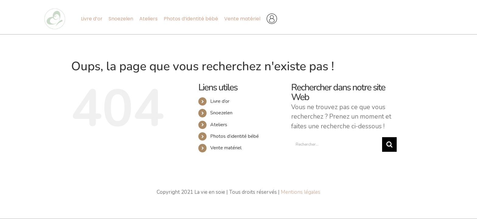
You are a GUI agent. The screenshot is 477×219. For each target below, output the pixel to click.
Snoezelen (221, 112)
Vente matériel (226, 147)
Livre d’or (219, 101)
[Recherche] (389, 144)
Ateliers (218, 124)
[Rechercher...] (336, 144)
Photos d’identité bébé (234, 136)
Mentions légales (300, 192)
